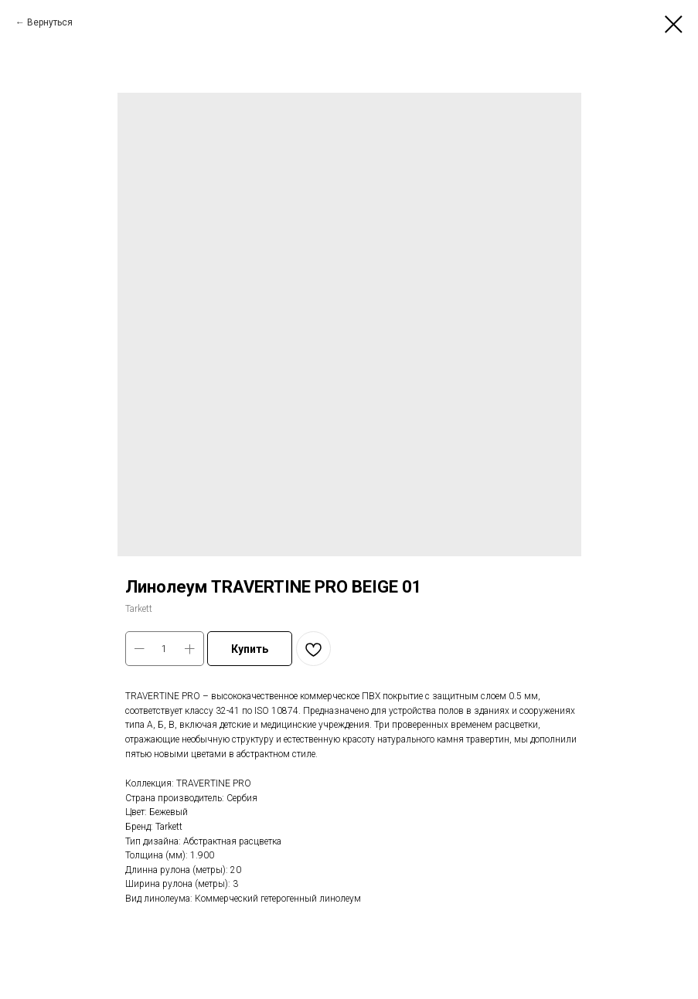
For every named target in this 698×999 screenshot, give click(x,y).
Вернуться (50, 22)
